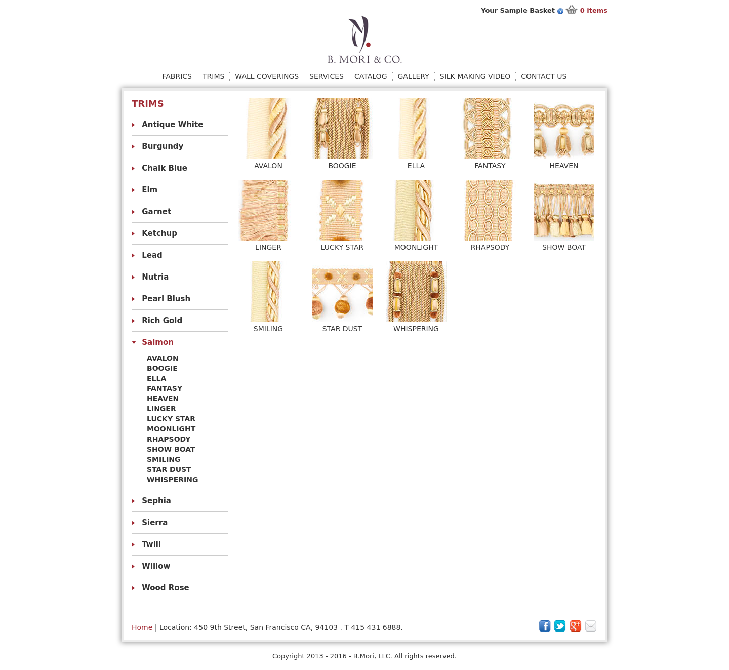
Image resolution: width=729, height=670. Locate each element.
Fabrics (177, 76)
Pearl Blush (166, 298)
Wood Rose (165, 588)
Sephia (156, 500)
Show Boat (171, 449)
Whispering (172, 480)
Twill (151, 544)
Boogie (162, 368)
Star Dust (169, 469)
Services (326, 76)
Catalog (370, 76)
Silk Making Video (475, 76)
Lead (152, 255)
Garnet (156, 211)
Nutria (155, 277)
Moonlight (171, 429)
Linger (161, 409)
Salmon (158, 342)
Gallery (413, 76)
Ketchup (159, 233)
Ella (156, 378)
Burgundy (162, 146)
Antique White (172, 124)
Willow (156, 566)
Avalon (163, 358)
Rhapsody (168, 439)
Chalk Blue (164, 168)
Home (142, 627)
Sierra (155, 522)
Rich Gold (162, 320)
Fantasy (164, 388)
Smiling (164, 459)
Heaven (163, 399)
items (594, 10)
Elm (149, 189)
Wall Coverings (267, 76)
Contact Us (543, 76)
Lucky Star (171, 419)
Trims (213, 76)
